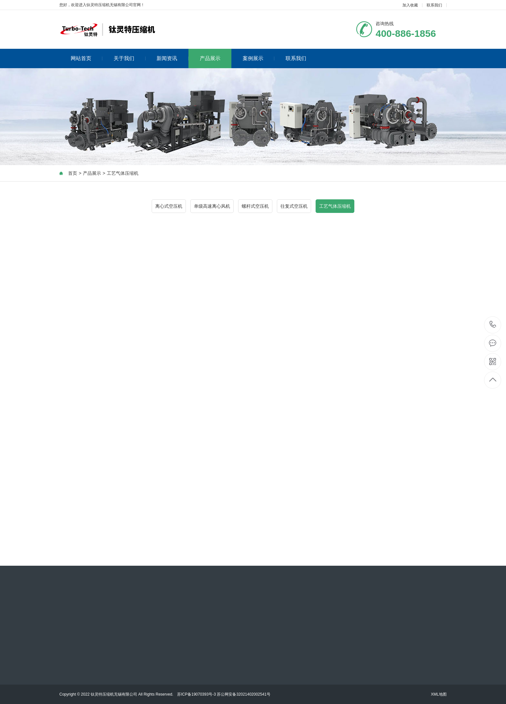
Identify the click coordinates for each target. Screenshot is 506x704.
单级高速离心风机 (212, 206)
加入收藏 (410, 5)
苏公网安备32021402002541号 (243, 694)
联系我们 (434, 5)
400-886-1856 (492, 324)
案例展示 (259, 58)
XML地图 (439, 694)
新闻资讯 (172, 58)
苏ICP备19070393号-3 (196, 694)
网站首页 (87, 58)
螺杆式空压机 (255, 206)
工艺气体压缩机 (122, 173)
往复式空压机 (294, 206)
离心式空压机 (168, 206)
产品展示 (210, 58)
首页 (72, 173)
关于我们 (130, 58)
